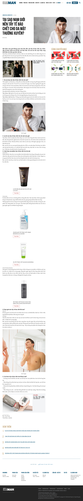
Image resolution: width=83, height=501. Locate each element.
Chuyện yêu (37, 2)
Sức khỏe (4, 475)
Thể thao (22, 477)
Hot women (35, 475)
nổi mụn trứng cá (14, 201)
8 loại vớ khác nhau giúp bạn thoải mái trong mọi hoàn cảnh (22, 430)
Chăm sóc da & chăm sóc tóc (75, 475)
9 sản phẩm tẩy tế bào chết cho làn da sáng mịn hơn (73, 62)
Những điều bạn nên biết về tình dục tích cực (17, 447)
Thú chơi (22, 479)
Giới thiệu (39, 488)
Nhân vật (44, 475)
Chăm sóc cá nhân (6, 476)
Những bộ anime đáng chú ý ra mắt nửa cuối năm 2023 (20, 442)
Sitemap (65, 488)
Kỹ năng (22, 476)
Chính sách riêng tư (52, 488)
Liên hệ (69, 488)
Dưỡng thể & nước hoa (75, 476)
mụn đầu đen (9, 273)
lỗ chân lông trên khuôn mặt (33, 138)
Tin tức (54, 2)
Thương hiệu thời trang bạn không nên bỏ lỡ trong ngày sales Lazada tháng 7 (27, 453)
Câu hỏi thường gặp (60, 488)
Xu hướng (14, 476)
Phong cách (25, 2)
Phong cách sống (31, 2)
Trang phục (73, 479)
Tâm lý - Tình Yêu (36, 476)
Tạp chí (44, 476)
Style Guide (14, 475)
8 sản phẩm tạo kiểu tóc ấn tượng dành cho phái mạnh (57, 75)
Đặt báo (69, 3)
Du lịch (22, 475)
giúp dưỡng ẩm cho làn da (36, 160)
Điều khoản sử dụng (45, 488)
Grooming (21, 2)
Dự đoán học (23, 480)
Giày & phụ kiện (73, 477)
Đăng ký (75, 3)
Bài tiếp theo (34, 464)
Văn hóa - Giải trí (49, 2)
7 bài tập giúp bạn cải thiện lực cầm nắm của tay (18, 436)
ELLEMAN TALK (42, 2)
